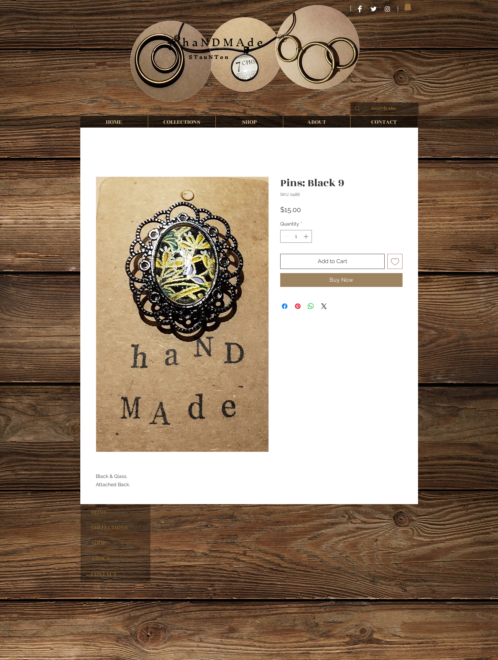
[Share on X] (324, 306)
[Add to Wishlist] (395, 261)
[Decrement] (285, 236)
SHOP (98, 543)
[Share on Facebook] (285, 306)
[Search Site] (384, 108)
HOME (99, 512)
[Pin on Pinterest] (298, 306)
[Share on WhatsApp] (311, 306)
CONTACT (103, 574)
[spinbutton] (296, 236)
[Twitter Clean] (373, 9)
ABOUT (100, 558)
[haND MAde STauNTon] (387, 9)
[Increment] (306, 236)
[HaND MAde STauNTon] (359, 9)
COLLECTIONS (109, 527)
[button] (407, 6)
